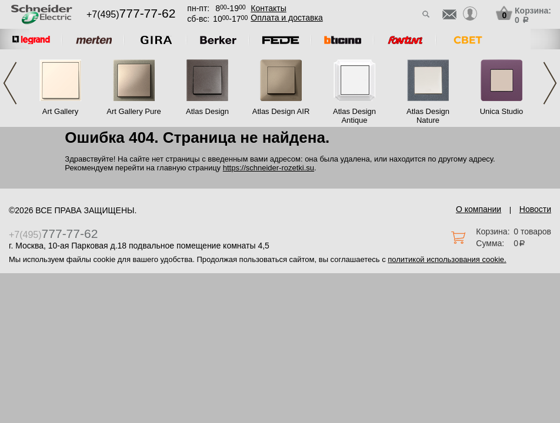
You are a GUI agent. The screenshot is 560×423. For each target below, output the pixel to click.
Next (550, 83)
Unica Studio (502, 111)
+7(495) (130, 14)
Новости (535, 209)
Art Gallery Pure (133, 111)
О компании (478, 209)
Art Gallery (60, 111)
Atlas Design (207, 111)
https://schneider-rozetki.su (268, 167)
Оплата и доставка (286, 17)
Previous (10, 83)
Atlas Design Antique (354, 116)
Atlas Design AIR (281, 111)
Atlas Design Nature (427, 116)
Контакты (268, 8)
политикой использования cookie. (447, 259)
